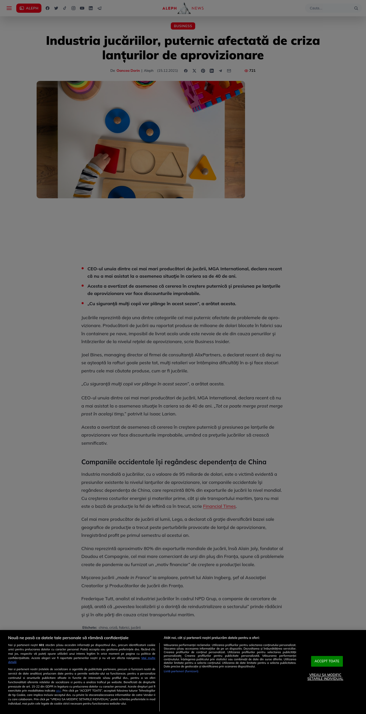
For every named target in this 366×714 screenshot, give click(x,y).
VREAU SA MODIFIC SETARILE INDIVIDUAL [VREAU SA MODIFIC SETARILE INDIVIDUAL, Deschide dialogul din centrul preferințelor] (325, 677)
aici (58, 690)
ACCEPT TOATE (327, 661)
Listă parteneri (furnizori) (181, 671)
